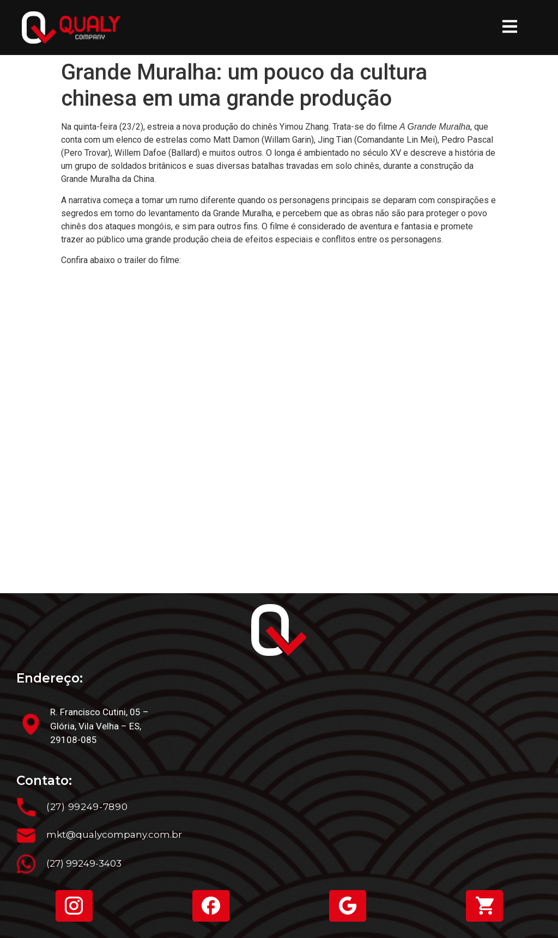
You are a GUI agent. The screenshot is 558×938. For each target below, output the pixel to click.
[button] (509, 28)
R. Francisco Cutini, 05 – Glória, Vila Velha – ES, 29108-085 (99, 725)
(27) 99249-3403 (84, 863)
